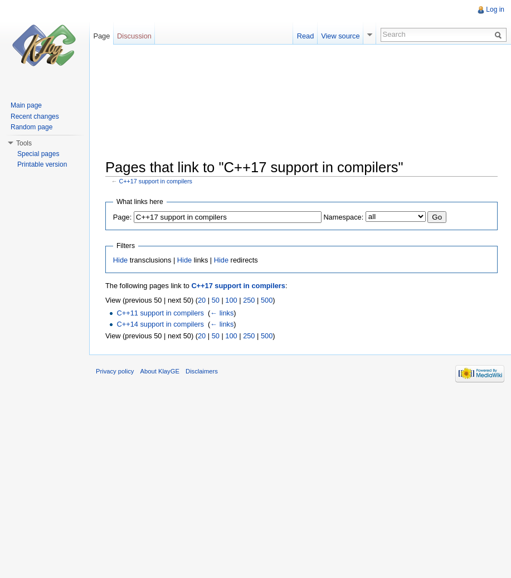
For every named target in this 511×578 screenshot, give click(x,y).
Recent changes (35, 116)
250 (249, 300)
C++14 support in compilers (160, 324)
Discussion (134, 36)
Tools (24, 143)
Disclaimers (202, 371)
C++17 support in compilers (155, 181)
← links (221, 313)
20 (202, 300)
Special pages (38, 154)
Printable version (42, 164)
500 (266, 300)
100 (231, 300)
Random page (31, 127)
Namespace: (343, 217)
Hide (120, 260)
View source (340, 36)
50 (216, 300)
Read (305, 36)
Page (101, 36)
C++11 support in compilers (160, 313)
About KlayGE (159, 371)
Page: (122, 217)
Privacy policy (115, 371)
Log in (495, 9)
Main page (26, 105)
